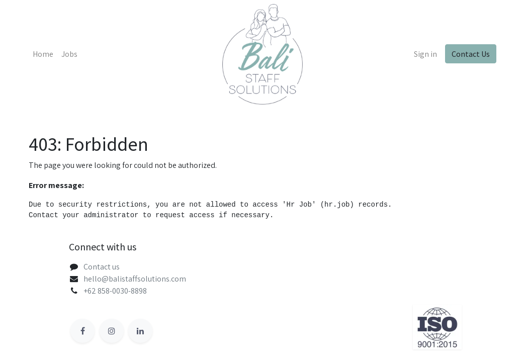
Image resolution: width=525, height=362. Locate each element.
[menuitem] (43, 54)
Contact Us (471, 54)
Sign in (425, 54)
